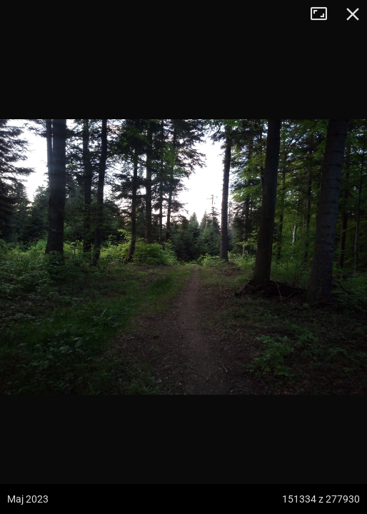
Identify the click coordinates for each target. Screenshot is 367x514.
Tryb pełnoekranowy (324, 14)
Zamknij (352, 14)
